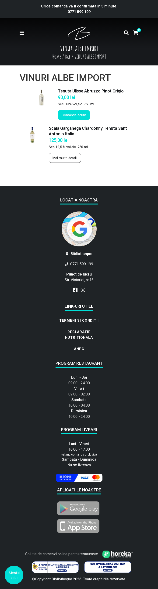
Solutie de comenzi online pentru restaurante (79, 554)
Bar (67, 56)
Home (56, 56)
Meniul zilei (14, 575)
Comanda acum (74, 115)
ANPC (79, 349)
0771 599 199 (79, 12)
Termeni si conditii (79, 320)
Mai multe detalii (65, 158)
